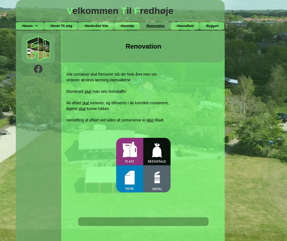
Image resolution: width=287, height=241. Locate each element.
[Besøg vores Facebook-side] (38, 69)
